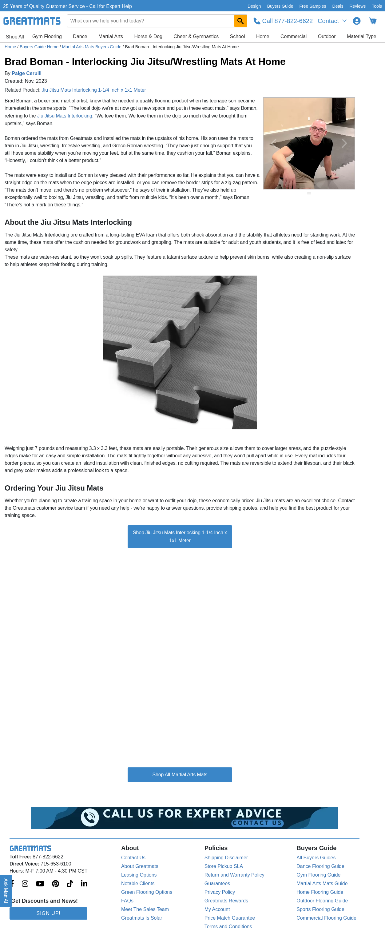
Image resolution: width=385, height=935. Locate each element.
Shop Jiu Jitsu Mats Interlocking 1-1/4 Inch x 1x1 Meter (180, 536)
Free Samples (312, 6)
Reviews (357, 6)
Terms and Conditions (228, 926)
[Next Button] (344, 143)
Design (254, 6)
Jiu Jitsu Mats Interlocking (64, 115)
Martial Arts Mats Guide (321, 883)
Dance (80, 36)
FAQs (127, 900)
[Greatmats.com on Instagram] (25, 884)
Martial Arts (110, 36)
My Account (217, 909)
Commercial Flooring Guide (326, 918)
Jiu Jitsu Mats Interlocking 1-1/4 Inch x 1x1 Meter (94, 90)
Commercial (293, 36)
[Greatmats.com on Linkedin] (84, 884)
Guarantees (217, 883)
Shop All (15, 36)
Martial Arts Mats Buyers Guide (92, 46)
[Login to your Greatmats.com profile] (356, 21)
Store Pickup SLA (223, 866)
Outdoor (327, 36)
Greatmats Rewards (226, 900)
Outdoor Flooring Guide (322, 900)
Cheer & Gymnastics (196, 36)
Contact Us (133, 857)
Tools (377, 6)
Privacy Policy (219, 892)
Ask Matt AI (6, 890)
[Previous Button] (273, 143)
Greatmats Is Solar (141, 918)
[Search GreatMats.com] (240, 21)
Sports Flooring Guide (320, 909)
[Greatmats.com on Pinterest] (55, 884)
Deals (337, 6)
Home (262, 36)
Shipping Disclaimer (226, 857)
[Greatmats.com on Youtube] (40, 884)
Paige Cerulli (27, 73)
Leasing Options (139, 874)
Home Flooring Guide (319, 892)
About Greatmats (139, 866)
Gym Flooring (47, 36)
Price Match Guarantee (229, 918)
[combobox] (157, 20)
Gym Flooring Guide (318, 874)
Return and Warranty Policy (234, 874)
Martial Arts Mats (189, 774)
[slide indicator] (309, 193)
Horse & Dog (148, 36)
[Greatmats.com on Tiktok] (70, 884)
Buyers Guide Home (40, 46)
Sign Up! (49, 913)
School (237, 36)
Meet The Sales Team (145, 909)
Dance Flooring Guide (320, 866)
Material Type (361, 36)
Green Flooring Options (146, 892)
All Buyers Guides (315, 857)
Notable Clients (138, 883)
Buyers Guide (280, 6)
